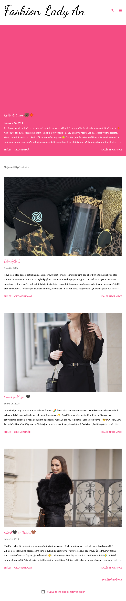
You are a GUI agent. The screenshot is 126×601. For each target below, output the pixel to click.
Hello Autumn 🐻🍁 (19, 115)
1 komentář (21, 149)
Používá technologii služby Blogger (63, 591)
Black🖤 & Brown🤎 (20, 532)
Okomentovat (23, 296)
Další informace (111, 149)
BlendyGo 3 (12, 261)
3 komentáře (22, 432)
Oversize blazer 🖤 (17, 396)
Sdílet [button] (7, 149)
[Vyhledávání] (112, 6)
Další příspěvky (112, 579)
